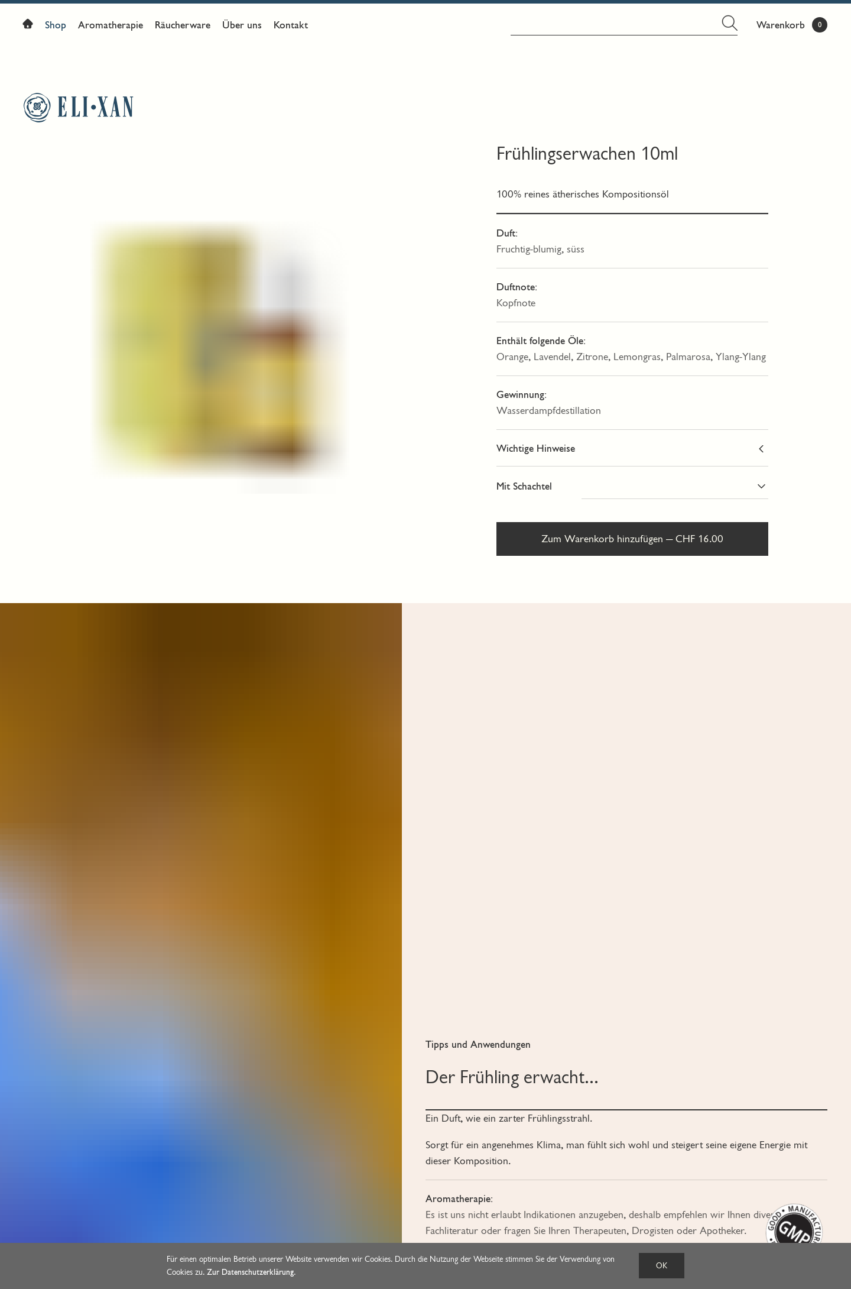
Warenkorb (780, 25)
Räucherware (182, 25)
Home (30, 26)
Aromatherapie (110, 25)
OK (661, 1266)
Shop (55, 25)
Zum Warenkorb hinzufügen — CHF (632, 539)
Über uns (242, 25)
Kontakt (291, 25)
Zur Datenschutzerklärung (250, 1272)
